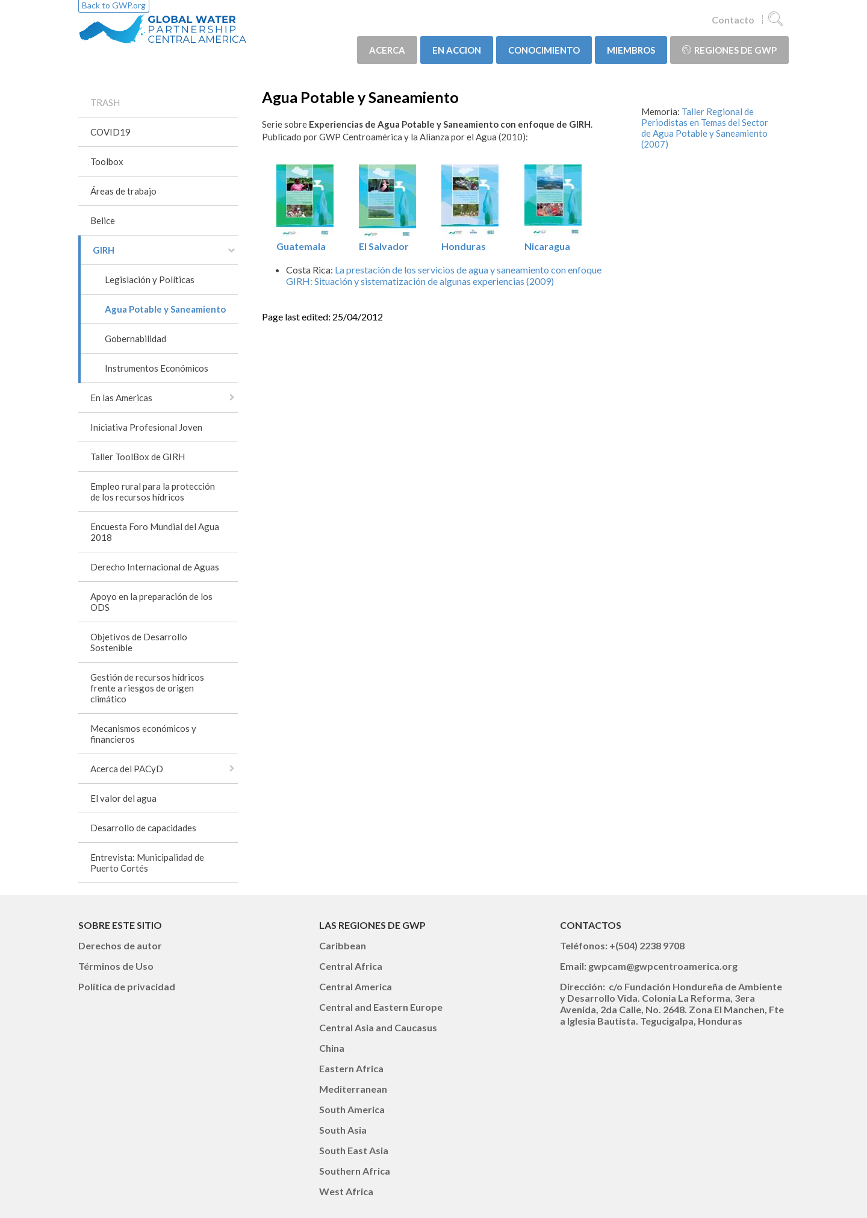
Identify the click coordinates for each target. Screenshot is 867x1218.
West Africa (346, 1191)
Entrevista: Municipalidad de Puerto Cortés (147, 862)
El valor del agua (123, 798)
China (331, 1048)
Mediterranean (353, 1089)
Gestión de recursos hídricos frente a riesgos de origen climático (147, 688)
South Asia (343, 1129)
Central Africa (350, 966)
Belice (102, 220)
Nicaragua (553, 240)
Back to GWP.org (114, 5)
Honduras (470, 240)
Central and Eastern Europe (381, 1007)
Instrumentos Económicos (156, 368)
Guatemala (305, 240)
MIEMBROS (631, 50)
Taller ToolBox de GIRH (137, 456)
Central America (355, 986)
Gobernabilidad (135, 338)
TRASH (105, 102)
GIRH (103, 250)
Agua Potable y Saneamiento (165, 309)
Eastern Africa (351, 1068)
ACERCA (387, 50)
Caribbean (342, 945)
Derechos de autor (120, 945)
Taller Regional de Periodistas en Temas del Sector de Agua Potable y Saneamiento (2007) (704, 127)
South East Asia (353, 1150)
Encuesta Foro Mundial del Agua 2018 (154, 532)
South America (352, 1109)
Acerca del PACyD (126, 768)
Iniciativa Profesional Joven (146, 427)
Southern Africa (354, 1170)
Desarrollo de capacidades (143, 827)
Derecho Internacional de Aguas (154, 566)
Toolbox (106, 161)
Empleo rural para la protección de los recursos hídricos (152, 491)
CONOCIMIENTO (544, 50)
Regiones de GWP (729, 50)
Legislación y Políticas (149, 279)
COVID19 (110, 131)
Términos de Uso (116, 966)
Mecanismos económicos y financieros (143, 734)
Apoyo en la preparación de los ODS (151, 602)
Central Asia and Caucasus (378, 1027)
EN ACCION (456, 50)
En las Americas (121, 397)
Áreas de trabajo (123, 191)
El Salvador (387, 240)
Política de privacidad (126, 986)
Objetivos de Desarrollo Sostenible (138, 642)
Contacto (733, 19)
